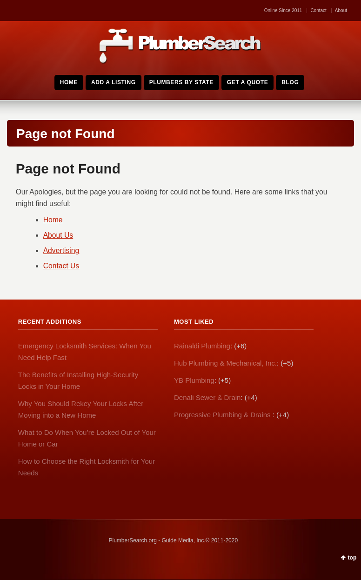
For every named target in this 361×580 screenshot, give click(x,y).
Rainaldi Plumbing (202, 346)
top (352, 557)
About (341, 10)
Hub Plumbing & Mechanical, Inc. (225, 363)
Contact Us (61, 266)
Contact (318, 10)
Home (53, 220)
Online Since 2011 (283, 10)
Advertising (61, 250)
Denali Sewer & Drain (207, 397)
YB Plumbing (194, 380)
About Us (58, 235)
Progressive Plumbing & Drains (223, 415)
